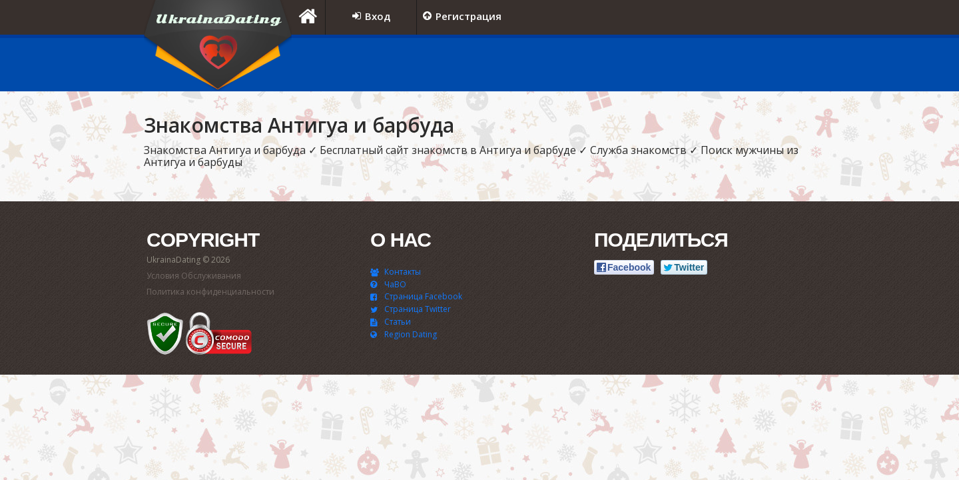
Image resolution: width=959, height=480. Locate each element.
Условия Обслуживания (194, 275)
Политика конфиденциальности (210, 291)
